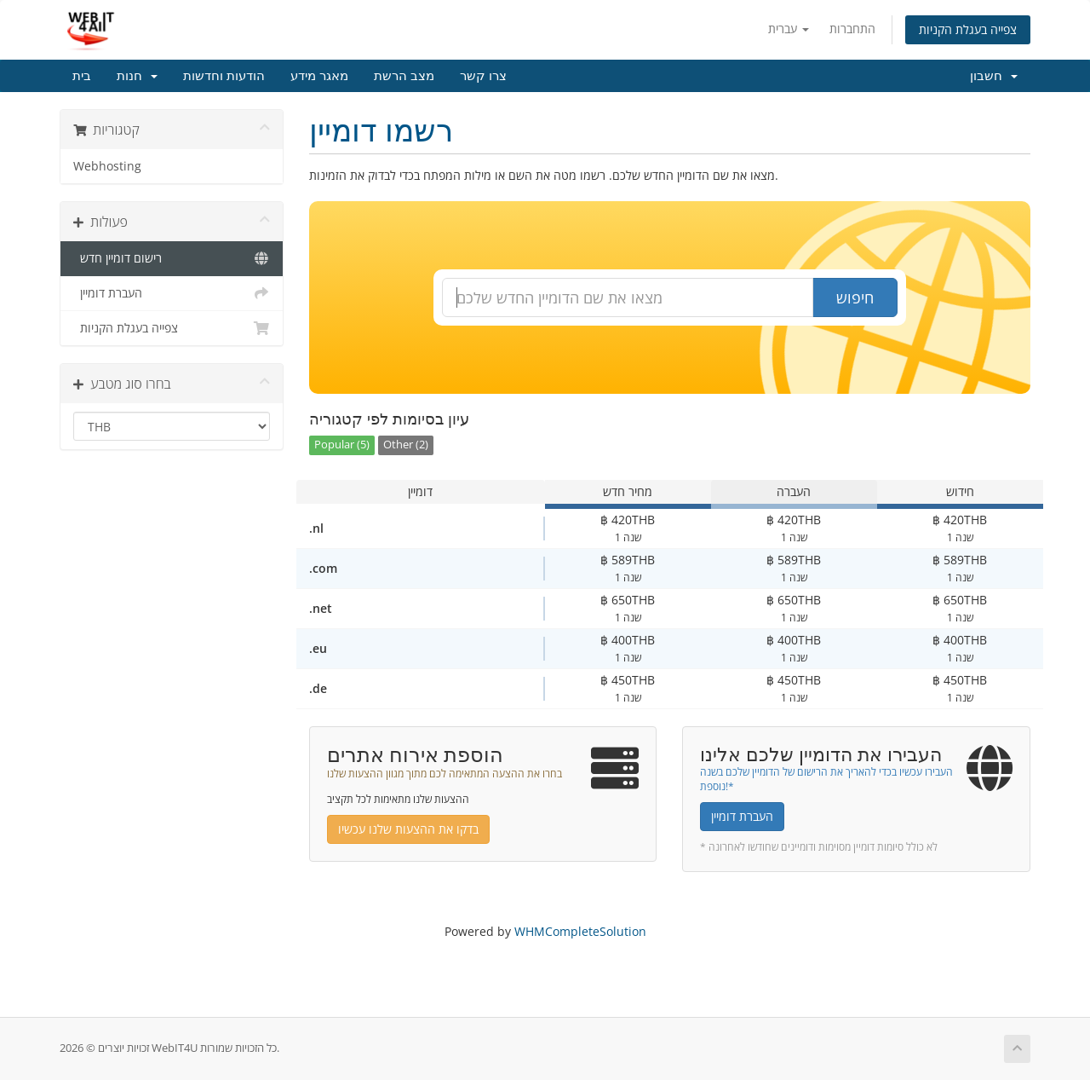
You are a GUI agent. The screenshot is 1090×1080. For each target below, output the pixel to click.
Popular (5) (342, 444)
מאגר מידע (319, 76)
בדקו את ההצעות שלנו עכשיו (408, 829)
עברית (788, 28)
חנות (137, 76)
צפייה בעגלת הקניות (968, 29)
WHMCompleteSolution (580, 931)
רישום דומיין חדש (171, 258)
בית (81, 76)
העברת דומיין (171, 293)
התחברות (852, 28)
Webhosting (107, 166)
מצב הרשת (404, 76)
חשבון (994, 76)
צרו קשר (483, 76)
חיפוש (855, 297)
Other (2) (405, 444)
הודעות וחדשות (224, 76)
